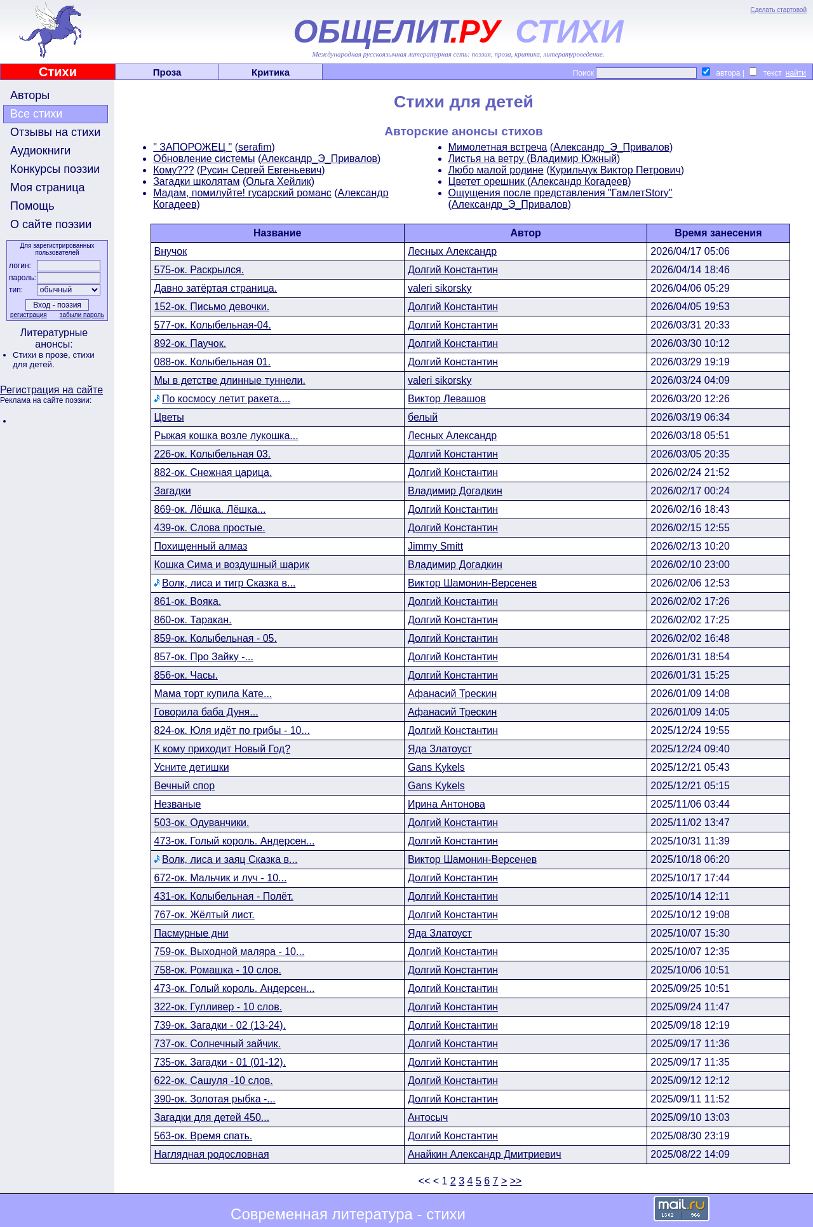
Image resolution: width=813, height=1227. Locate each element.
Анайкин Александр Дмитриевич (484, 1154)
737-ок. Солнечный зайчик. (217, 1043)
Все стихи (36, 113)
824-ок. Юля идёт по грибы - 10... (232, 730)
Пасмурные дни (191, 933)
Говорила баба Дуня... (206, 712)
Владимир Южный (573, 158)
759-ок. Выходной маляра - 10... (229, 951)
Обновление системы (204, 158)
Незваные (177, 804)
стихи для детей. (54, 359)
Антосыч (428, 1117)
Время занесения (718, 232)
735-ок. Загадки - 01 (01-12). (220, 1062)
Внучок (170, 251)
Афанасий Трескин (452, 693)
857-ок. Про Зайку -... (203, 656)
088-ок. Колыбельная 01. (212, 361)
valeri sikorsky (439, 288)
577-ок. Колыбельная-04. (213, 325)
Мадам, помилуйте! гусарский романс (242, 192)
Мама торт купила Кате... (213, 693)
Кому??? (173, 170)
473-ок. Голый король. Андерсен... (234, 841)
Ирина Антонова (446, 804)
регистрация (28, 314)
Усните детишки (191, 767)
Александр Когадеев (579, 181)
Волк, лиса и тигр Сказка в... (228, 583)
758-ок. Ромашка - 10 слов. (217, 970)
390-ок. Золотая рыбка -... (215, 1099)
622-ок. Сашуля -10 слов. (213, 1080)
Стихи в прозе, (42, 355)
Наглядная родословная (211, 1154)
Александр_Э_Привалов (319, 158)
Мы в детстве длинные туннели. (230, 380)
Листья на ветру (487, 158)
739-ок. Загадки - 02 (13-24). (220, 1025)
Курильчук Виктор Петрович (615, 170)
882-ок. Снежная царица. (213, 472)
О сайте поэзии (50, 224)
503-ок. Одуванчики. (202, 822)
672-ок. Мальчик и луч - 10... (220, 877)
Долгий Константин (453, 269)
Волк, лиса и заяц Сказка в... (229, 859)
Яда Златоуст (440, 748)
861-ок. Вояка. (188, 601)
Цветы (169, 417)
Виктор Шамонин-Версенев (472, 583)
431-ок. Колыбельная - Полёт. (223, 896)
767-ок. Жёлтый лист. (204, 914)
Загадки (172, 490)
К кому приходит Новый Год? (222, 748)
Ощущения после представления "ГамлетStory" (560, 192)
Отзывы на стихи (55, 132)
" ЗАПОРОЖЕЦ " (192, 147)
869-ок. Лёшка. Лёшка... (210, 509)
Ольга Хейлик (278, 181)
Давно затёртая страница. (216, 288)
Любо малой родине (496, 170)
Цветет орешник (488, 181)
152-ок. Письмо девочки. (212, 306)
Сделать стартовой (778, 9)
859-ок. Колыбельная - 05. (215, 638)
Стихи (58, 72)
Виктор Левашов (447, 398)
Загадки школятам (196, 181)
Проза (167, 72)
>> (516, 1181)
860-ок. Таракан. (193, 619)
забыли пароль (82, 314)
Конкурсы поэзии (55, 169)
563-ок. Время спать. (203, 1135)
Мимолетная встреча (498, 147)
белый (423, 417)
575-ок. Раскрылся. (199, 269)
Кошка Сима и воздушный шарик (231, 564)
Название (277, 232)
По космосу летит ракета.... (226, 398)
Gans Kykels (436, 767)
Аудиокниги (40, 150)
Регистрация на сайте (51, 389)
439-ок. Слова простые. (209, 527)
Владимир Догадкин (455, 490)
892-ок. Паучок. (190, 343)
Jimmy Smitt (435, 546)
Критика (271, 72)
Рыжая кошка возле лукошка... (226, 435)
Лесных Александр (452, 251)
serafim (254, 147)
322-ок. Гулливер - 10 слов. (218, 1006)
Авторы (30, 95)
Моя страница (47, 187)
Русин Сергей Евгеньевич (260, 170)
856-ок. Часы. (186, 675)
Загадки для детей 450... (212, 1117)
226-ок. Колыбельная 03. (212, 454)
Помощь (32, 206)
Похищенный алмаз (201, 546)
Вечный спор (184, 785)
